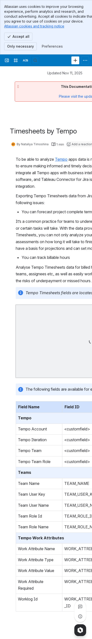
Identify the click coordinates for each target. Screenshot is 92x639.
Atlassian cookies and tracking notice (34, 26)
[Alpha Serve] (25, 60)
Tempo (61, 159)
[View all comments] (80, 607)
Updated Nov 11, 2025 (64, 73)
